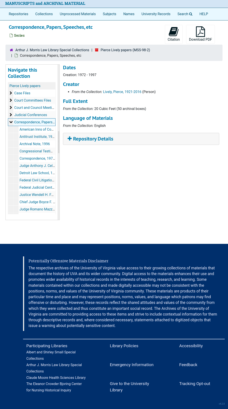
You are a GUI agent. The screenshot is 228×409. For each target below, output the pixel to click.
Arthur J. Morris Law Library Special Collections (52, 50)
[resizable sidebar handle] (58, 142)
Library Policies (124, 345)
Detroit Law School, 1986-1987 (43, 173)
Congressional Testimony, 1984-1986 (48, 151)
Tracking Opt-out (194, 383)
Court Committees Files (32, 100)
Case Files (22, 93)
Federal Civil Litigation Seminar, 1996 (48, 180)
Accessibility (191, 345)
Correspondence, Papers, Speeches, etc (45, 122)
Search (186, 13)
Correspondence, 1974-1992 (42, 158)
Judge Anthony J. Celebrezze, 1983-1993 (51, 166)
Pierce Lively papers (24, 86)
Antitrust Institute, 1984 (38, 137)
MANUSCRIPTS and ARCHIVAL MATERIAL (45, 3)
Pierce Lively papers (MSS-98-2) (125, 50)
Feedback (188, 364)
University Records (156, 14)
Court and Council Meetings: (36, 108)
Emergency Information (131, 364)
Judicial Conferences (30, 115)
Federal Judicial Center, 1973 (42, 187)
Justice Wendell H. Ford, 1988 (43, 195)
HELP (203, 14)
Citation (174, 34)
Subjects (109, 14)
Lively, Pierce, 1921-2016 (122, 92)
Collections (44, 14)
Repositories (18, 14)
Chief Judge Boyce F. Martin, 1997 (46, 202)
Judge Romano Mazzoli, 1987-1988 (47, 209)
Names (129, 14)
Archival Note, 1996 (35, 144)
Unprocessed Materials (78, 14)
